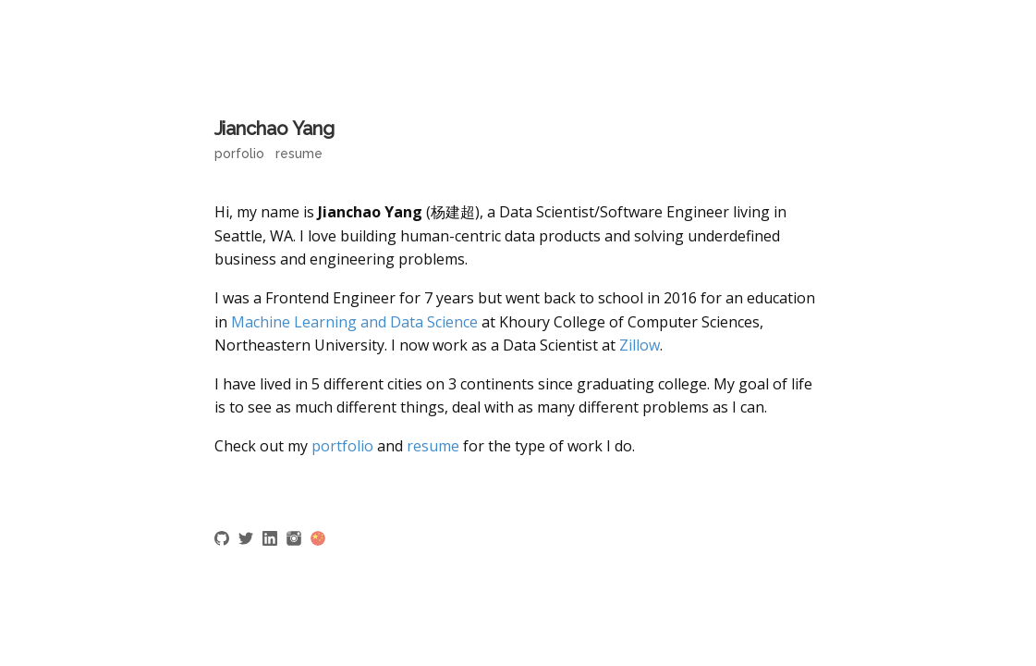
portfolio (342, 446)
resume (433, 446)
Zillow (639, 345)
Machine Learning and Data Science (354, 322)
